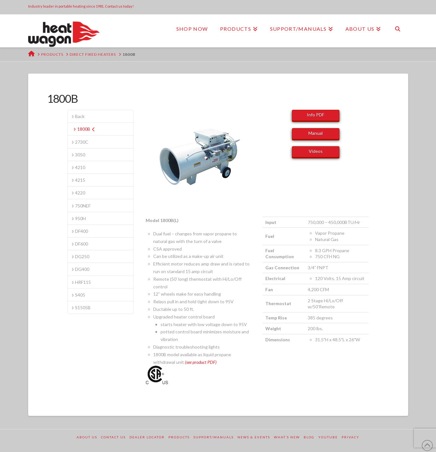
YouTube (328, 437)
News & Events (253, 437)
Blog (309, 437)
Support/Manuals (213, 437)
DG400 (80, 269)
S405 (78, 295)
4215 (78, 180)
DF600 (80, 243)
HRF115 (81, 282)
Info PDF (315, 114)
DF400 (80, 231)
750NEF (81, 205)
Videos (316, 151)
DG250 (80, 256)
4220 (78, 192)
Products (179, 437)
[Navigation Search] (397, 29)
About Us (87, 437)
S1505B (81, 307)
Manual (315, 133)
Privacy (350, 437)
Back (78, 116)
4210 (78, 167)
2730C (80, 142)
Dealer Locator (147, 437)
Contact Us (113, 437)
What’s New (287, 437)
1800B (84, 129)
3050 (78, 154)
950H (79, 218)
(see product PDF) (201, 362)
